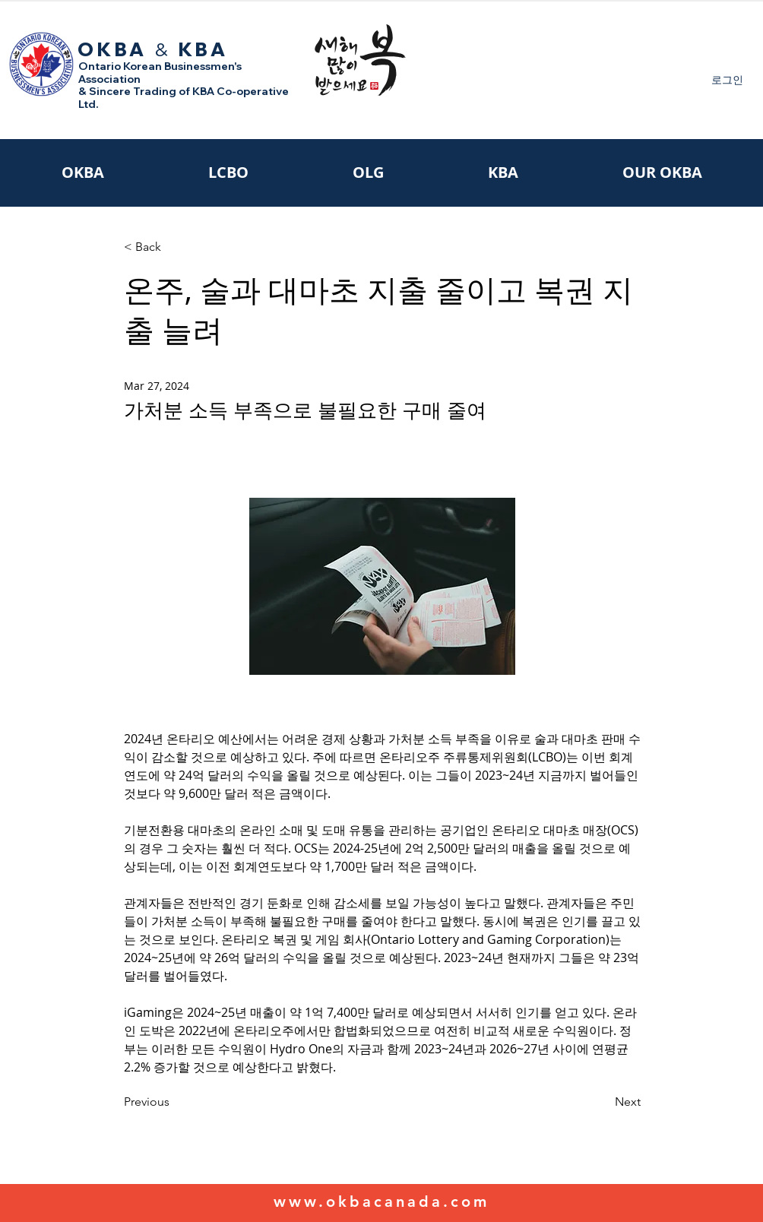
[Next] (603, 1102)
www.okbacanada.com (381, 1201)
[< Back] (174, 247)
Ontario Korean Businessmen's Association (160, 72)
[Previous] (174, 1102)
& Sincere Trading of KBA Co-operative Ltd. (183, 97)
